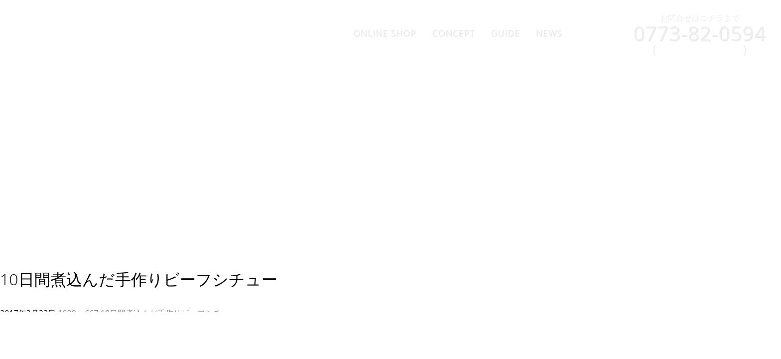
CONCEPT (453, 33)
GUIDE (505, 33)
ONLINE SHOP (384, 33)
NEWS (549, 33)
